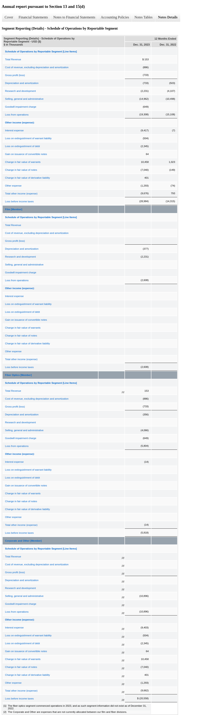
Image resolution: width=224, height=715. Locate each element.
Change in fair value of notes (21, 170)
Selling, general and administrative (24, 99)
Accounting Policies (115, 17)
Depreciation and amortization (21, 83)
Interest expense (14, 130)
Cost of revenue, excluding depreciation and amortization (36, 67)
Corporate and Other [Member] (23, 540)
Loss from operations (16, 114)
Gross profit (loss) (15, 75)
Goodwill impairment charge (20, 106)
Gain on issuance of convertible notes (26, 154)
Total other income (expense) (21, 193)
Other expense (13, 185)
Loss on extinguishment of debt (22, 146)
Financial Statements (33, 17)
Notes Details (167, 17)
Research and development (20, 91)
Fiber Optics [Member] (18, 375)
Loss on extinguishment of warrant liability (28, 138)
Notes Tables (144, 17)
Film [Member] (13, 209)
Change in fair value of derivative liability (27, 177)
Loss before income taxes (19, 201)
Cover (9, 17)
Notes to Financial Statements (74, 17)
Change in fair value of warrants (22, 162)
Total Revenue (13, 59)
